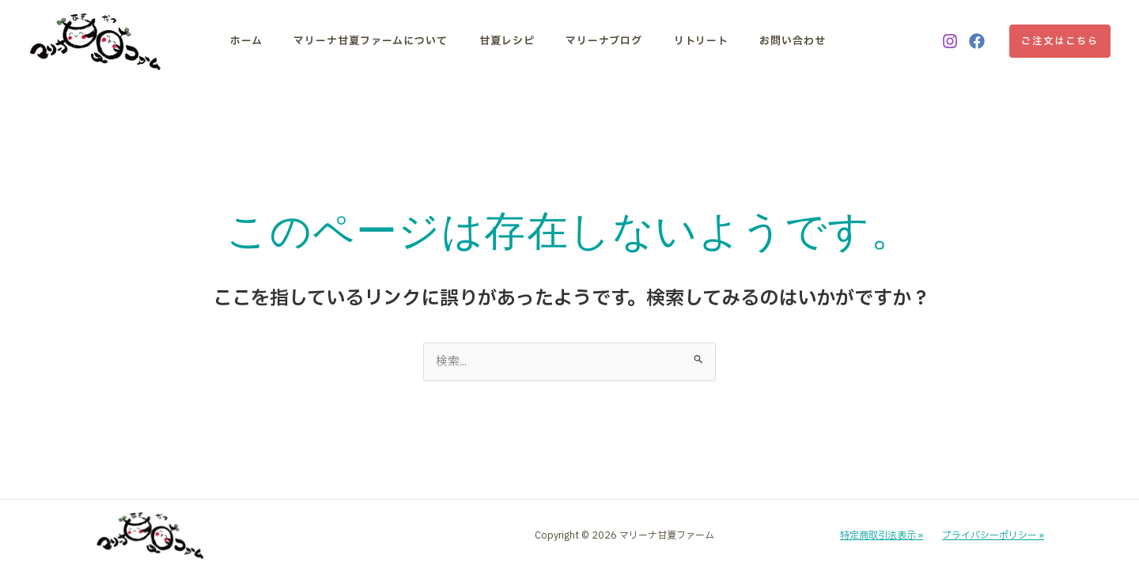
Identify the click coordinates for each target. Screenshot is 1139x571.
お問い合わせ (767, 41)
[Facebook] (977, 41)
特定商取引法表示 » (881, 536)
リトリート (680, 41)
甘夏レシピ (496, 41)
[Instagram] (950, 41)
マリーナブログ (589, 41)
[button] (1059, 41)
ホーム (246, 41)
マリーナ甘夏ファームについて (366, 41)
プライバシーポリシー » (993, 536)
